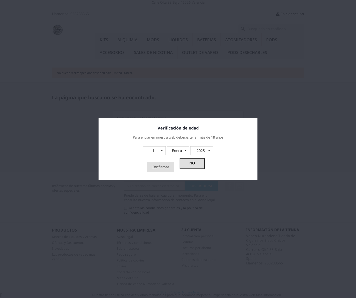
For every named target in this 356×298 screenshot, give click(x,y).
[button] (154, 150)
